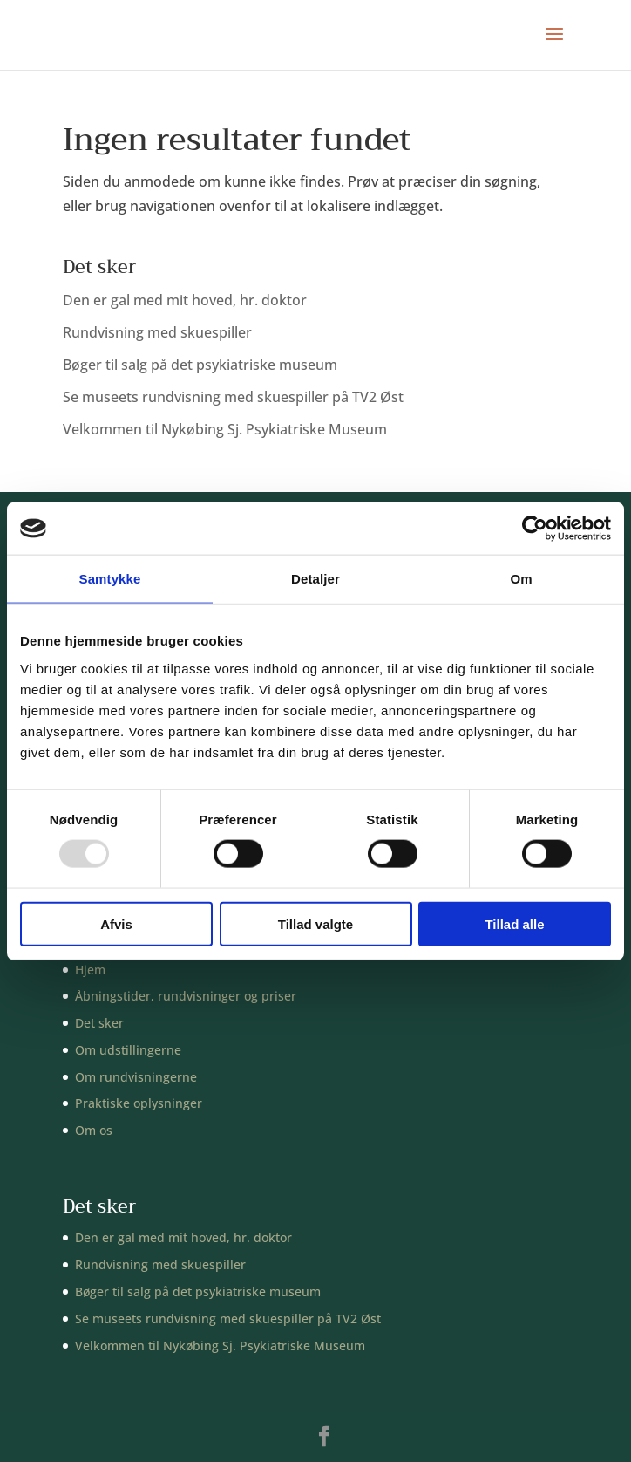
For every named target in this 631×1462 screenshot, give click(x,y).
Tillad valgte (315, 923)
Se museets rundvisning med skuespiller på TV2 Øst (233, 396)
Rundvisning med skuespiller (157, 332)
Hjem (90, 969)
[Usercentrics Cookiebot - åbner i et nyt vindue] (534, 529)
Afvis (116, 923)
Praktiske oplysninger (138, 1103)
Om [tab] (521, 578)
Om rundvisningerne (136, 1077)
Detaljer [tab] (315, 578)
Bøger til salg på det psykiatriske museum (200, 364)
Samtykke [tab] (110, 578)
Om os (93, 1130)
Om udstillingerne (128, 1050)
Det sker (99, 1023)
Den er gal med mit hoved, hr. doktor (185, 300)
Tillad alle (514, 923)
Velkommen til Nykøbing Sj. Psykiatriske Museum (225, 429)
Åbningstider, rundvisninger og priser (185, 995)
